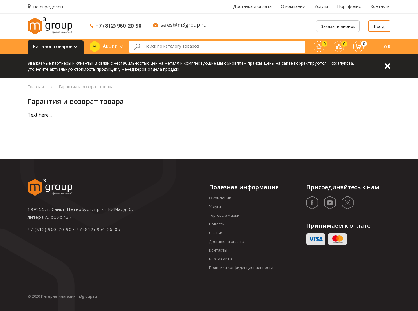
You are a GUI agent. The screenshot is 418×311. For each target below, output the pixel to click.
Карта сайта (220, 258)
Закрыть (387, 66)
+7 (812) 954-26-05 (98, 229)
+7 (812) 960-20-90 (118, 25)
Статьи (215, 232)
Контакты (380, 6)
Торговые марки (224, 215)
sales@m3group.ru (184, 24)
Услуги (321, 6)
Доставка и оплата (252, 6)
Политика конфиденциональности (241, 267)
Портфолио (349, 6)
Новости (217, 224)
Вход (379, 26)
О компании (293, 6)
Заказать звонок (338, 26)
